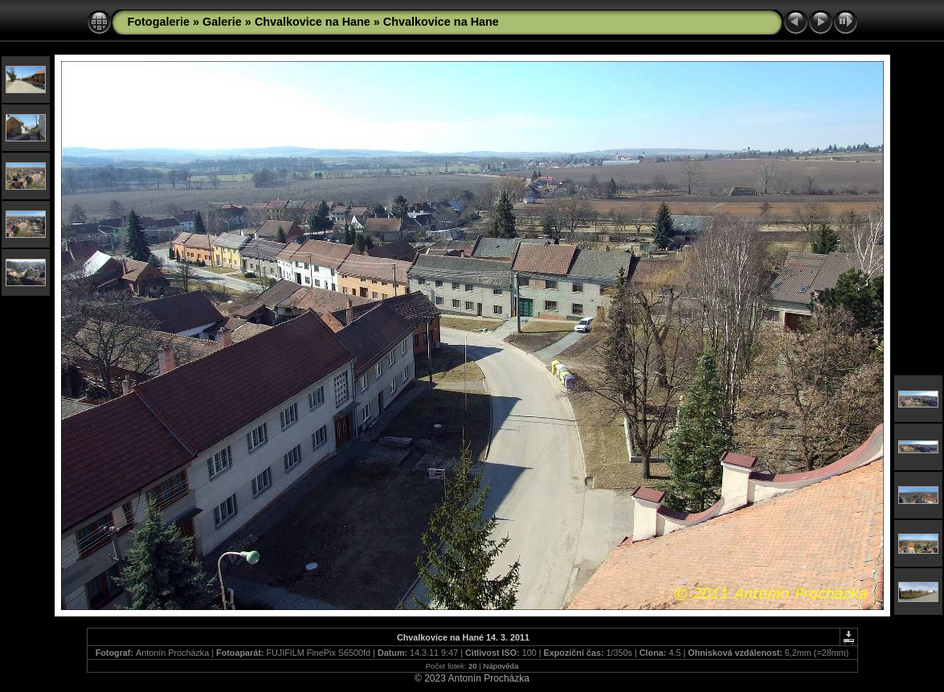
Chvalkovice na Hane (312, 21)
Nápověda (501, 665)
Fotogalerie (159, 21)
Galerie (222, 21)
